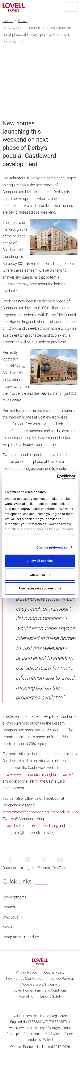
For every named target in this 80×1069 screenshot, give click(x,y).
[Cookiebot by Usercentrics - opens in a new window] (57, 477)
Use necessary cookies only (40, 588)
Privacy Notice (26, 972)
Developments (14, 897)
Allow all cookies (40, 560)
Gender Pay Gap (62, 979)
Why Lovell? (12, 917)
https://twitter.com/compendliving (30, 825)
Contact (9, 907)
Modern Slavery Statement (40, 984)
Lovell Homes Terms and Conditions (40, 990)
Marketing (26, 996)
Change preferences (52, 547)
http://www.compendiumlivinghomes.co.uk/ (38, 774)
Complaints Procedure (21, 937)
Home (8, 21)
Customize (40, 574)
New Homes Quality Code (24, 979)
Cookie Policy (54, 972)
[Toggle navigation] (71, 7)
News (23, 21)
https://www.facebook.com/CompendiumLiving (41, 812)
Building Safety (51, 996)
